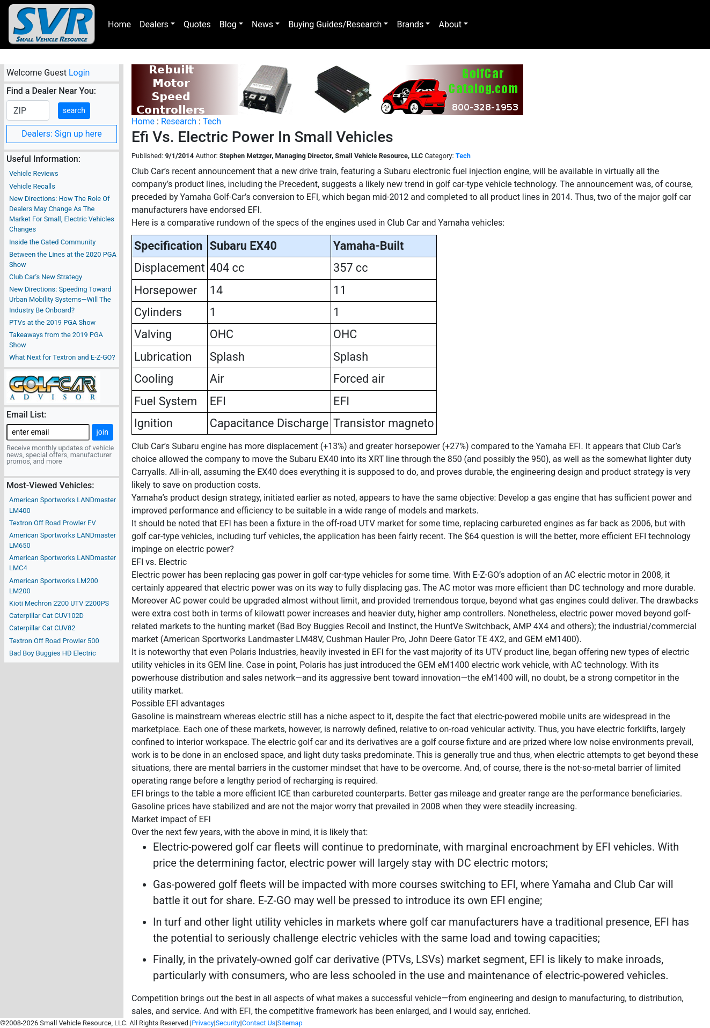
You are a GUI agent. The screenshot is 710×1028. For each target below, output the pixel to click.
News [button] (262, 24)
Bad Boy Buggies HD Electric (52, 653)
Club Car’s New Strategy (45, 277)
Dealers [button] (154, 24)
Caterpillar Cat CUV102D (46, 616)
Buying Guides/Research (335, 24)
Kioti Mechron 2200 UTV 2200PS (59, 603)
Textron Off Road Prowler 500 (54, 641)
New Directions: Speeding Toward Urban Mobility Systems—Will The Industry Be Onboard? (60, 299)
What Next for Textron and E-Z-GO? (62, 357)
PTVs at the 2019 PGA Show (52, 322)
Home (119, 24)
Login (79, 73)
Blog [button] (228, 24)
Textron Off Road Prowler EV (52, 523)
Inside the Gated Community (52, 242)
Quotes (197, 24)
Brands (410, 24)
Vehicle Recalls (32, 186)
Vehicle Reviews (33, 173)
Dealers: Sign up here (61, 134)
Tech (212, 121)
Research (178, 121)
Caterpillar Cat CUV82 (42, 628)
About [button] (450, 24)
